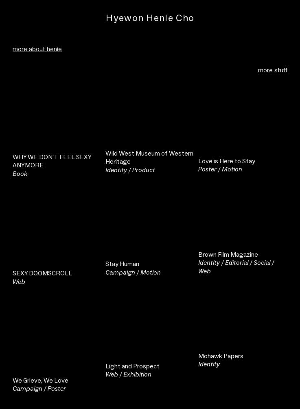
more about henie (37, 49)
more (265, 70)
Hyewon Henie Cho (150, 18)
